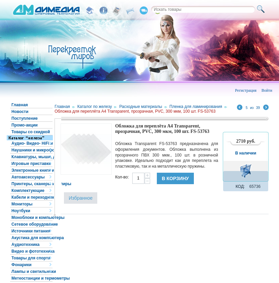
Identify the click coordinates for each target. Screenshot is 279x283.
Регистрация (245, 90)
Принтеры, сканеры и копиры (32, 183)
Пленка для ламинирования (196, 106)
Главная (19, 105)
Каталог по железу (94, 106)
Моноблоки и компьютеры (32, 217)
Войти (266, 90)
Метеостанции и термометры (32, 278)
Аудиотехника (25, 244)
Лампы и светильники (32, 271)
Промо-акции (24, 125)
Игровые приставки (31, 163)
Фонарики (21, 264)
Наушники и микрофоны (32, 150)
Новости (19, 111)
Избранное (81, 198)
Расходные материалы (140, 106)
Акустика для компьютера (32, 237)
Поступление (24, 118)
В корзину (175, 178)
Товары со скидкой (30, 132)
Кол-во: (122, 177)
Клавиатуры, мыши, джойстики (32, 156)
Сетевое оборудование (32, 224)
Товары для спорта (30, 258)
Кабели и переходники (32, 197)
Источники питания (30, 231)
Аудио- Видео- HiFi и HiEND (32, 143)
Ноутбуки (20, 210)
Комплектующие (27, 190)
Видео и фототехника (32, 251)
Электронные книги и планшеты (32, 170)
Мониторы (22, 204)
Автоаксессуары (28, 177)
